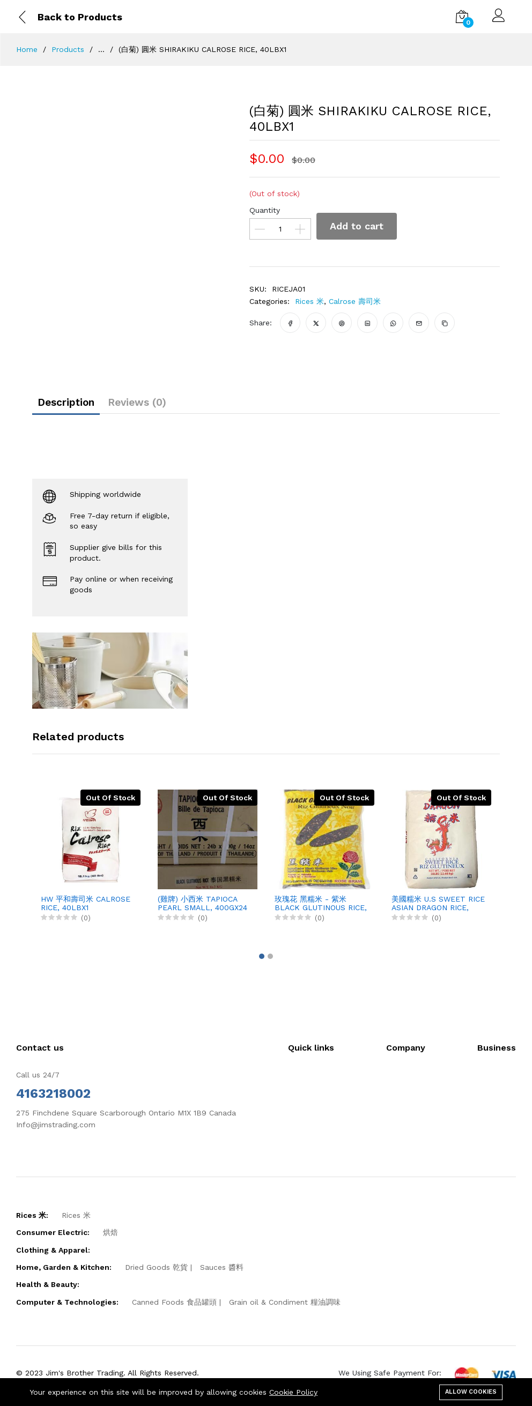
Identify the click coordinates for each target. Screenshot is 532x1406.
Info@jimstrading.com (55, 1130)
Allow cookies (471, 1390)
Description (73, 405)
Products (67, 49)
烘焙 (110, 1237)
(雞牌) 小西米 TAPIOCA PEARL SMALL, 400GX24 (202, 909)
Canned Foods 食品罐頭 (174, 1307)
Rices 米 (309, 301)
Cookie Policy (293, 1392)
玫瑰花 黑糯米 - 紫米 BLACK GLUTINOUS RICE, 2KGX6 (321, 909)
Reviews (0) (158, 405)
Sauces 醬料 (221, 1272)
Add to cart (359, 226)
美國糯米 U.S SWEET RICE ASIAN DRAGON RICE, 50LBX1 (438, 909)
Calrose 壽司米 (355, 301)
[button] (261, 961)
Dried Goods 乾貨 (156, 1272)
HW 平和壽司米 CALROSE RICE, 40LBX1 (85, 909)
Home (27, 49)
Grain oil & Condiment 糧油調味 (285, 1307)
